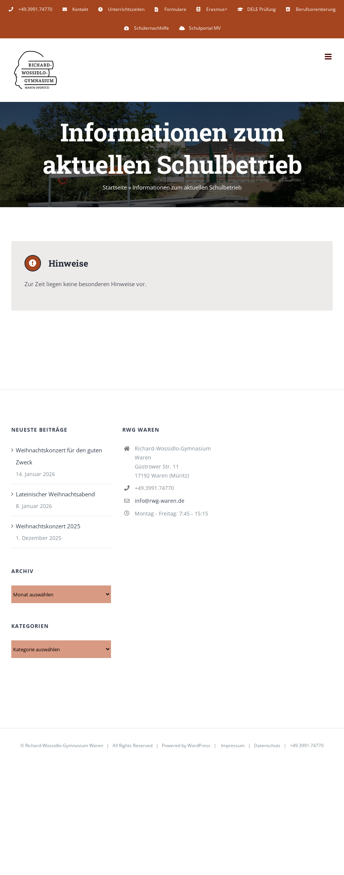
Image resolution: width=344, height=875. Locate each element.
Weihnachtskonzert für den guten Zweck (59, 457)
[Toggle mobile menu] (329, 57)
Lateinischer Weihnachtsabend (55, 495)
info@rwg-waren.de (159, 501)
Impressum (233, 746)
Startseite (115, 187)
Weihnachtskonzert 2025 (48, 527)
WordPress (198, 746)
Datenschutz (267, 746)
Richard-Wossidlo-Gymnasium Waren (64, 746)
